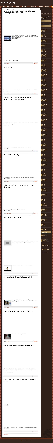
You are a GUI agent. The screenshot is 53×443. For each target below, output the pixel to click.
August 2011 (44, 180)
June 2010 (43, 198)
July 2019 (43, 61)
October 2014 (44, 133)
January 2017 (44, 99)
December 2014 (44, 130)
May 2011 (43, 184)
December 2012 (44, 160)
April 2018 (43, 80)
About (43, 23)
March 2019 (44, 66)
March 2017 (44, 96)
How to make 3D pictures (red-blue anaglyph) (18, 277)
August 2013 (44, 150)
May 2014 (43, 139)
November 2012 (44, 161)
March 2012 (44, 171)
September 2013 (44, 149)
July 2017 (43, 91)
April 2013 (43, 155)
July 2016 (43, 106)
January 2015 (44, 129)
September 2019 (44, 59)
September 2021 (44, 29)
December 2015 (44, 115)
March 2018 (44, 81)
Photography (44, 239)
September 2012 (44, 164)
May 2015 (43, 124)
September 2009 (44, 209)
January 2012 (44, 174)
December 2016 (44, 100)
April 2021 (43, 35)
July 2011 (43, 181)
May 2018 (43, 79)
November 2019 (44, 56)
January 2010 (44, 204)
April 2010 (43, 200)
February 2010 (44, 203)
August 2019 (44, 60)
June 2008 (43, 223)
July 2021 (43, 31)
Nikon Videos (45, 248)
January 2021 (44, 39)
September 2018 (44, 74)
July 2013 (43, 151)
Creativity (43, 234)
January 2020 (44, 54)
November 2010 (44, 191)
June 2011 (43, 183)
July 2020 (43, 46)
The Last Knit (8, 67)
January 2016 (44, 114)
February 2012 (44, 173)
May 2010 (43, 199)
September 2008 (44, 219)
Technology (44, 240)
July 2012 (43, 166)
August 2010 (44, 195)
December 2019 (44, 55)
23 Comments (35, 341)
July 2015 (43, 121)
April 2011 (43, 185)
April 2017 (43, 95)
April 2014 (43, 140)
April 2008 (43, 225)
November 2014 (44, 131)
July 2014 (43, 136)
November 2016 (44, 101)
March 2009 (44, 211)
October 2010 (44, 193)
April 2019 (43, 65)
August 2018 (44, 75)
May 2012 (43, 169)
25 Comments (35, 93)
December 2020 (44, 40)
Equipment (43, 235)
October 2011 (44, 178)
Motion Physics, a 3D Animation (14, 217)
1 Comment (35, 181)
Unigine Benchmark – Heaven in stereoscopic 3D (19, 345)
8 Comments (35, 63)
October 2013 (44, 148)
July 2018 (43, 76)
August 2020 (44, 45)
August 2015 (44, 120)
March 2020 (44, 51)
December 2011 (44, 175)
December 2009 (44, 205)
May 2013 (43, 154)
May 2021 (43, 34)
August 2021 (44, 30)
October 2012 (44, 163)
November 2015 (44, 116)
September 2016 (44, 104)
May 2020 (43, 49)
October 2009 (44, 208)
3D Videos (7, 63)
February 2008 (44, 228)
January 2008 (44, 229)
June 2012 (43, 168)
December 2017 (44, 85)
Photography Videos (8, 213)
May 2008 (43, 224)
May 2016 (43, 109)
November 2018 (44, 71)
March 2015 (44, 126)
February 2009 (44, 213)
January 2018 (44, 84)
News (43, 236)
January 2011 (44, 189)
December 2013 (44, 145)
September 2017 (44, 89)
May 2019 (43, 64)
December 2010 (44, 190)
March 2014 (44, 141)
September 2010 (44, 194)
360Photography (7, 2)
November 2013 (44, 146)
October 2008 (44, 218)
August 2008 (44, 220)
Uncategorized (44, 241)
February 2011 (44, 188)
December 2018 (44, 70)
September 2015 (44, 119)
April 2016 (43, 110)
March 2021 (44, 36)
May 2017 (43, 94)
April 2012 (43, 170)
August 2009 (44, 210)
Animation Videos (8, 93)
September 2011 (44, 179)
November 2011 (44, 176)
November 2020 (44, 41)
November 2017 (44, 86)
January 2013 (44, 159)
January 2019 (44, 69)
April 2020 (43, 50)
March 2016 (44, 111)
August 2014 (44, 135)
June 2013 (43, 153)
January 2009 (44, 214)
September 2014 (44, 134)
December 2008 (44, 215)
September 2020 (44, 44)
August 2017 (44, 90)
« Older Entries (6, 434)
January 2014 (44, 144)
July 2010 (43, 196)
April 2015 (43, 125)
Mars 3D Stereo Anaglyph (12, 155)
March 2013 (44, 156)
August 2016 (44, 105)
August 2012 (44, 165)
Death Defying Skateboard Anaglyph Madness (18, 311)
